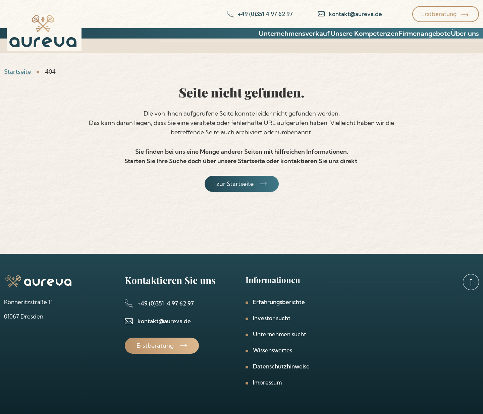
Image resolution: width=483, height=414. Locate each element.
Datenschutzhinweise (281, 366)
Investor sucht (271, 318)
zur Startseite (235, 184)
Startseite (17, 71)
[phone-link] (260, 14)
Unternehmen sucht (279, 334)
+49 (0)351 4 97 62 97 (166, 303)
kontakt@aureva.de (164, 321)
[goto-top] (471, 282)
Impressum (267, 382)
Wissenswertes (272, 350)
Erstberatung (439, 13)
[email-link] (350, 14)
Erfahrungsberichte (279, 301)
